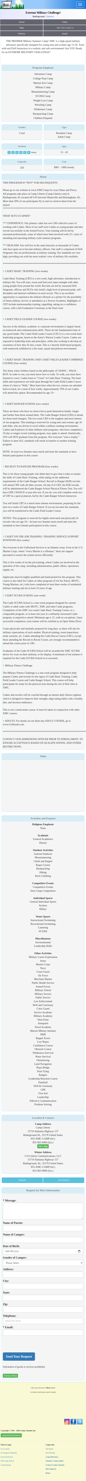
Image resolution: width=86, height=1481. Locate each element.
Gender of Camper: (15, 1257)
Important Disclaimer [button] (11, 1435)
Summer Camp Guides (55, 1461)
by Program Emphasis (9, 1453)
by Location (5, 1449)
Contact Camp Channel (55, 1465)
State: (6, 1292)
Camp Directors (52, 1457)
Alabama (49, 16)
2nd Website (63, 1180)
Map (21, 28)
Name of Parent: (13, 1222)
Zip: (5, 1304)
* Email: (8, 1327)
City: (6, 1280)
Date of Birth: (11, 1246)
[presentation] (30, 1344)
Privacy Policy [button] (10, 1375)
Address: (8, 1269)
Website (21, 33)
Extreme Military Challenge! (43, 12)
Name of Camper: (14, 1234)
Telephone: (9, 1315)
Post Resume (50, 1453)
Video (43, 756)
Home (48, 1473)
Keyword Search (7, 1457)
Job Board (49, 1449)
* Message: (9, 1200)
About (21, 22)
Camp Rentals (6, 1465)
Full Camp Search (7, 1461)
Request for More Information (43, 1190)
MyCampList (51, 1469)
